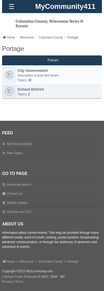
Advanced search (19, 184)
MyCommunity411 (65, 6)
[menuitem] (7, 282)
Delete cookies (17, 203)
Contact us (14, 193)
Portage (13, 48)
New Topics (15, 153)
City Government (32, 70)
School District (30, 89)
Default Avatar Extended (20, 277)
